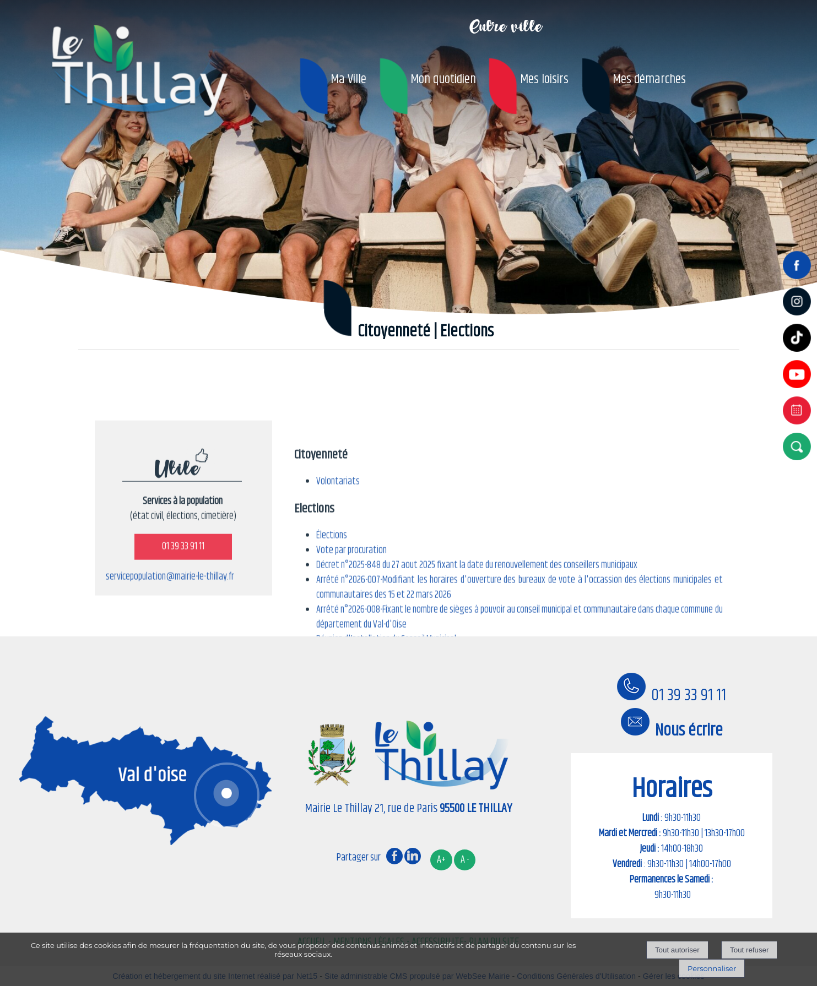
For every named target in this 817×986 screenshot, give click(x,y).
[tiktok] (799, 353)
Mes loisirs (544, 79)
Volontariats (338, 576)
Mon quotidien (443, 79)
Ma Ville (348, 79)
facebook (394, 856)
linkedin (412, 856)
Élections (331, 630)
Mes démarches (649, 79)
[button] (799, 446)
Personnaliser (712, 968)
